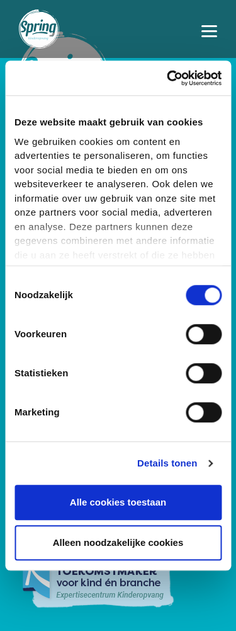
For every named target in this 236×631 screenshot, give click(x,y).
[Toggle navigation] (209, 29)
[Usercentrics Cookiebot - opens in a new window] (168, 78)
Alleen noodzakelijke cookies (118, 542)
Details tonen (167, 463)
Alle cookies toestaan (118, 502)
